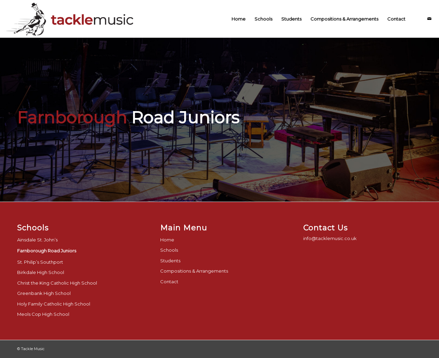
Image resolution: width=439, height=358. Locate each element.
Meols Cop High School (43, 314)
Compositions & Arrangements (194, 271)
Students (170, 260)
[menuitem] (238, 19)
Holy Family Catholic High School (53, 304)
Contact (169, 281)
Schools (169, 250)
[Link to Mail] (429, 18)
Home (167, 239)
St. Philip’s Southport (40, 262)
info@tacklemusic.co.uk (330, 238)
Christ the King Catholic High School (57, 283)
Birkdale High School (40, 272)
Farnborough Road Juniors (46, 250)
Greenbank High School (44, 293)
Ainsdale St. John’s (37, 239)
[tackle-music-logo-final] (70, 19)
